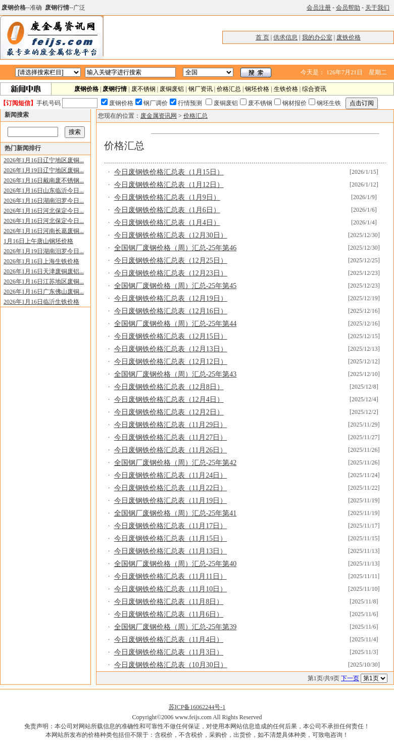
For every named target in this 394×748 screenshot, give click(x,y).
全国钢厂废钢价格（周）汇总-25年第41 (175, 513)
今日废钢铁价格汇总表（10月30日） (170, 665)
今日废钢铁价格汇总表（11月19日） (170, 500)
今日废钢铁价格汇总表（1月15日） (169, 172)
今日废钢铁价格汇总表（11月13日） (170, 551)
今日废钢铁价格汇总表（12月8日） (169, 387)
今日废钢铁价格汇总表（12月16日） (170, 311)
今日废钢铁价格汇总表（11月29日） (170, 425)
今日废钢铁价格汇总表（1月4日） (167, 222)
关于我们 (377, 7)
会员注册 (319, 7)
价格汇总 (229, 88)
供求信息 (285, 37)
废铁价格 (348, 37)
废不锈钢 (143, 88)
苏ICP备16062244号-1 (197, 707)
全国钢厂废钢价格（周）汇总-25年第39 (175, 627)
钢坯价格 (257, 88)
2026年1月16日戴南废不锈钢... (44, 180)
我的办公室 (317, 37)
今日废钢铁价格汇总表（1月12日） (169, 185)
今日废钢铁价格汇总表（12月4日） (169, 399)
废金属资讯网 (158, 115)
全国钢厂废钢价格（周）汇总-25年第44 (175, 324)
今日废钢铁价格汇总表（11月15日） (170, 538)
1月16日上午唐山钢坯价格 (38, 241)
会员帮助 (348, 7)
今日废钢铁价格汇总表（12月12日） (170, 361)
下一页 (350, 678)
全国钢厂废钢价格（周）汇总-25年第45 (175, 286)
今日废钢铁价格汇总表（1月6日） (167, 210)
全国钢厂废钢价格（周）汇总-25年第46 (175, 248)
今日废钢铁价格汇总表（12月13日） (170, 349)
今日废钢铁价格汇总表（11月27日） (170, 437)
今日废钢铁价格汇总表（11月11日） (170, 576)
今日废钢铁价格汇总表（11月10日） (170, 589)
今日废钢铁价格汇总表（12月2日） (169, 412)
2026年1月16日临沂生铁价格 (41, 301)
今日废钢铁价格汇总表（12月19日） (170, 298)
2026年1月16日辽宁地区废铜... (44, 160)
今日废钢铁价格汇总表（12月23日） (170, 273)
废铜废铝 (172, 88)
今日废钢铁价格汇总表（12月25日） (170, 260)
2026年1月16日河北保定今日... (44, 210)
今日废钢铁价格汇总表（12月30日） (170, 235)
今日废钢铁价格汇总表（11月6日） (168, 614)
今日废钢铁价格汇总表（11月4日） (168, 639)
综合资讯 (314, 88)
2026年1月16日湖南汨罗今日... (44, 200)
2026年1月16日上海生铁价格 (41, 261)
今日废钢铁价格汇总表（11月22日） (170, 488)
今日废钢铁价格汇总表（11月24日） (170, 475)
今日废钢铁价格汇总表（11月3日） (168, 652)
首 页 (262, 37)
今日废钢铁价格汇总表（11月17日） (170, 526)
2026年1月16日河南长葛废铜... (44, 231)
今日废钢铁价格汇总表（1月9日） (167, 197)
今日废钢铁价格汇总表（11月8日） (168, 601)
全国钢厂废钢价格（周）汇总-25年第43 (175, 374)
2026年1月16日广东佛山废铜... (44, 291)
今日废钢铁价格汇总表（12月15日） (170, 336)
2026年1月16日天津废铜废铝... (44, 271)
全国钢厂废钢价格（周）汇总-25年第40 (175, 564)
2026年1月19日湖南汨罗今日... (44, 251)
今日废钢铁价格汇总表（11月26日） (170, 450)
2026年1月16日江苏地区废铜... (44, 281)
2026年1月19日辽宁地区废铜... (44, 170)
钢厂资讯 (200, 88)
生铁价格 (286, 88)
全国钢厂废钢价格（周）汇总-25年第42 (175, 462)
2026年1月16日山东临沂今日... (44, 190)
